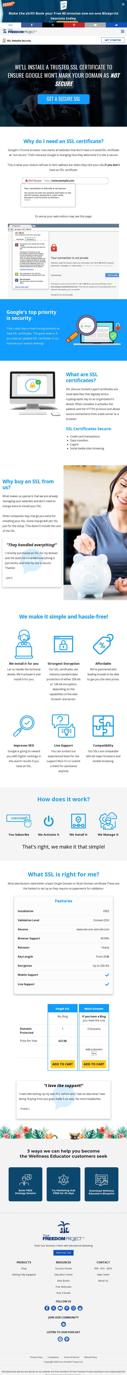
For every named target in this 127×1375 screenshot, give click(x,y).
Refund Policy (90, 1357)
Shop (24, 1268)
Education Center (63, 1274)
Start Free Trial (63, 1252)
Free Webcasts (63, 1286)
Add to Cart (62, 1064)
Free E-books (63, 1292)
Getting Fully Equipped (24, 1274)
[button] (63, 13)
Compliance (53, 1357)
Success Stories (63, 1268)
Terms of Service (71, 1357)
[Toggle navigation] (122, 31)
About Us (103, 1280)
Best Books (63, 1280)
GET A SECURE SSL (63, 98)
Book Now (67, 23)
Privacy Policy (36, 1357)
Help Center (103, 1274)
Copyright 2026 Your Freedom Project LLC (63, 1361)
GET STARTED (113, 40)
